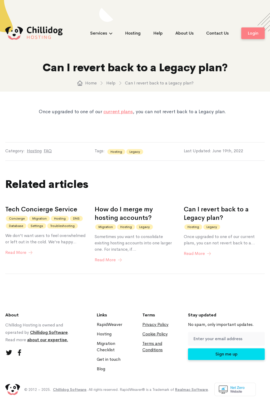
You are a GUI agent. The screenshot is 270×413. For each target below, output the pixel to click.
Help (158, 33)
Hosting (133, 33)
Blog (101, 369)
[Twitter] (9, 352)
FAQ (48, 151)
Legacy (134, 152)
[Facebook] (19, 352)
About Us (184, 33)
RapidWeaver (109, 324)
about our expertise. (47, 340)
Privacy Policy (155, 324)
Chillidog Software (49, 332)
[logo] (34, 33)
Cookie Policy (155, 334)
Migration (39, 218)
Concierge (17, 218)
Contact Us (217, 33)
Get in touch (108, 359)
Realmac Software (191, 389)
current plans (118, 112)
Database (16, 226)
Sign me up (226, 354)
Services (101, 33)
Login (253, 33)
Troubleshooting (62, 226)
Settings (37, 226)
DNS (76, 218)
